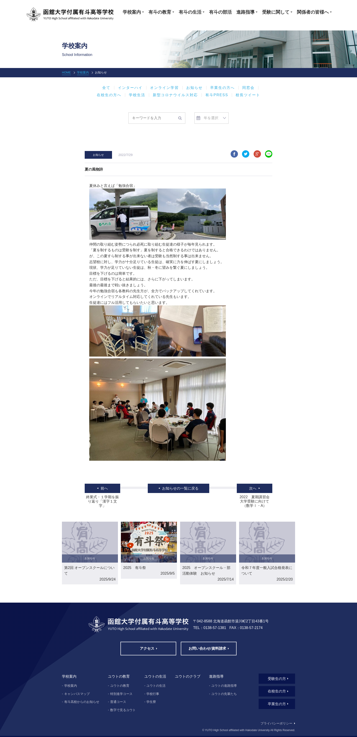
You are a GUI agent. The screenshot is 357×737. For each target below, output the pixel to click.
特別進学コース (121, 694)
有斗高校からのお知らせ (81, 702)
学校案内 (83, 72)
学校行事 (152, 694)
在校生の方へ (109, 95)
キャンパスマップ (77, 694)
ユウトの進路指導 (224, 685)
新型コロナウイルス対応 (175, 95)
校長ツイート (248, 95)
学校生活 (137, 95)
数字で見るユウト (123, 710)
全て (106, 88)
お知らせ (194, 88)
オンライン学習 (164, 88)
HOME (66, 72)
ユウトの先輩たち (224, 694)
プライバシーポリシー (276, 723)
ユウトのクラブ (187, 676)
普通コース (118, 702)
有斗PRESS (216, 95)
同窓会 (248, 88)
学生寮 (151, 702)
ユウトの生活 (156, 685)
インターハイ (130, 88)
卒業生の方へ (222, 88)
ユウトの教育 (119, 685)
